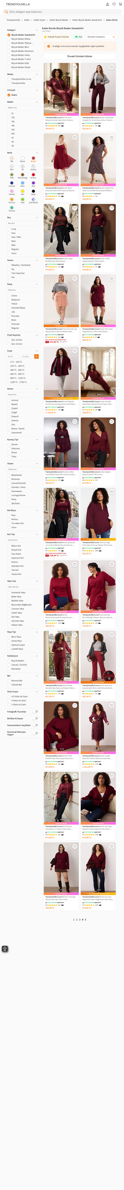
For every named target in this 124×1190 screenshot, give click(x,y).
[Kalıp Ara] (22, 290)
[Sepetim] (120, 4)
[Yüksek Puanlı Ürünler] (56, 36)
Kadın (27, 20)
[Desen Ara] (22, 394)
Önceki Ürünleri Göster (79, 56)
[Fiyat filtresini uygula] (36, 356)
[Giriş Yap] (107, 4)
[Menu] (3, 4)
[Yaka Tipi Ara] (22, 586)
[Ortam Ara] (22, 469)
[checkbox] (11, 159)
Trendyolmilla (13, 20)
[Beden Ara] (22, 107)
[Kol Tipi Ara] (22, 540)
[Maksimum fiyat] (27, 356)
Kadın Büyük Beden (59, 20)
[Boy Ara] (22, 223)
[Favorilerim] (114, 4)
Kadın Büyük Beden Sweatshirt (87, 20)
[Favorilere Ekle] (74, 67)
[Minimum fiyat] (12, 356)
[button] (22, 30)
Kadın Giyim (39, 20)
